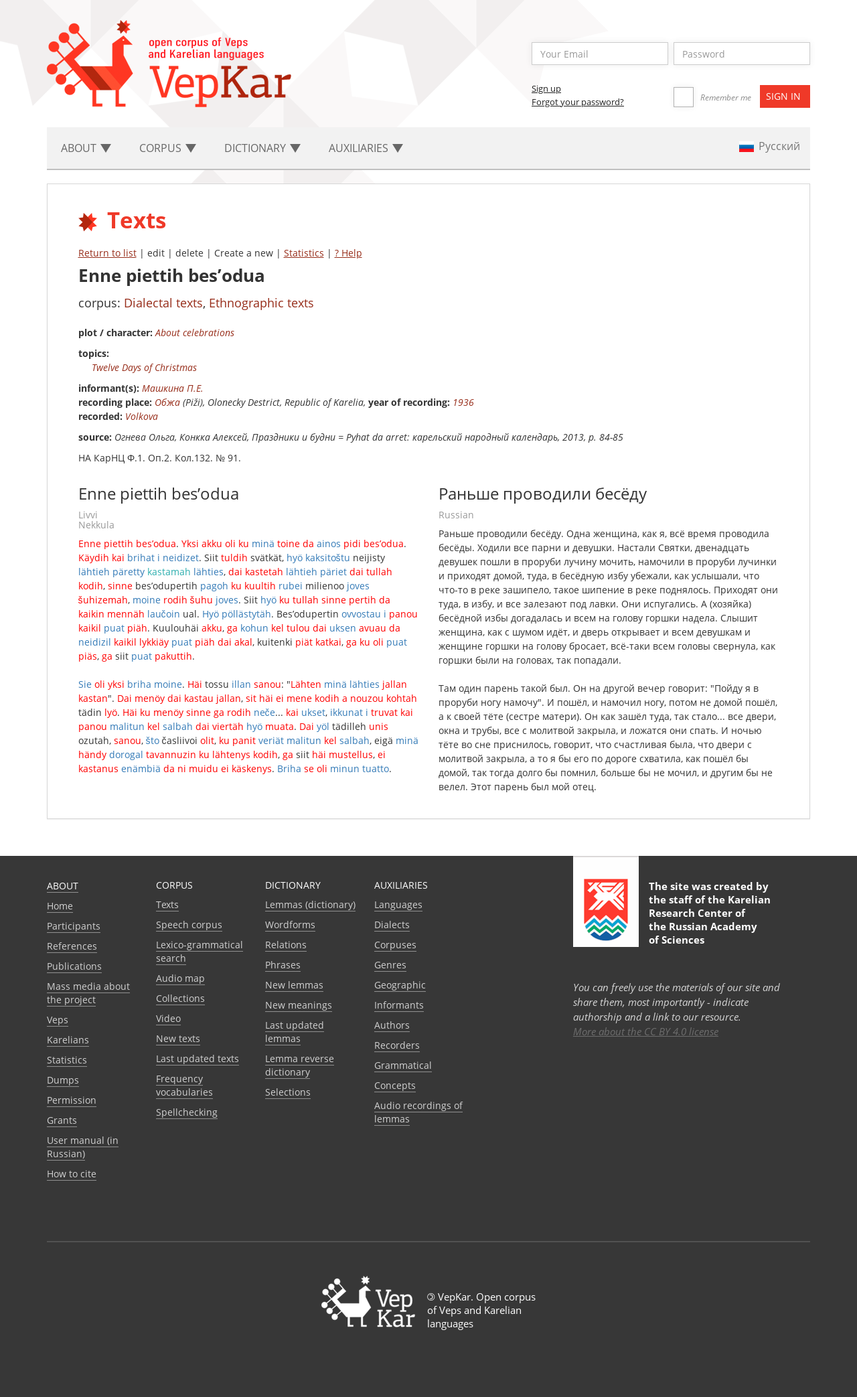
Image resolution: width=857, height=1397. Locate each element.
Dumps (63, 1080)
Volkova (141, 416)
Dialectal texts (163, 303)
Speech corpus (189, 924)
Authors (392, 1025)
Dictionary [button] (262, 148)
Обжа (167, 402)
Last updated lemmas (294, 1032)
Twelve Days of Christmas (144, 367)
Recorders (397, 1045)
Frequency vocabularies (184, 1085)
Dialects (392, 924)
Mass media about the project (88, 993)
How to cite (71, 1173)
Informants (399, 1005)
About (62, 885)
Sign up (546, 88)
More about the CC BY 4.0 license (645, 1031)
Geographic (400, 984)
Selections (288, 1092)
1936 (463, 402)
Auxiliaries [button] (366, 148)
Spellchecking (187, 1112)
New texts (178, 1038)
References (72, 946)
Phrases (283, 964)
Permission (71, 1100)
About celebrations (194, 332)
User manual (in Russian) (83, 1147)
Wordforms (290, 924)
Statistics (304, 252)
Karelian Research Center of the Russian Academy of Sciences (710, 919)
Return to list (107, 252)
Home (60, 905)
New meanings (298, 1005)
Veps (57, 1019)
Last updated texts (197, 1058)
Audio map (180, 978)
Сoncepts (395, 1085)
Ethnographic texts (261, 303)
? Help (348, 252)
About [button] (86, 148)
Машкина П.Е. (173, 388)
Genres (390, 964)
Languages (398, 904)
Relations (286, 944)
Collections (180, 998)
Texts (167, 904)
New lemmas (294, 984)
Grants (62, 1120)
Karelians (68, 1039)
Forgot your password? (578, 102)
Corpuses (395, 944)
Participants (73, 926)
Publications (74, 966)
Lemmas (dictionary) (310, 904)
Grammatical (403, 1065)
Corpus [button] (167, 148)
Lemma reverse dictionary (299, 1065)
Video (168, 1018)
